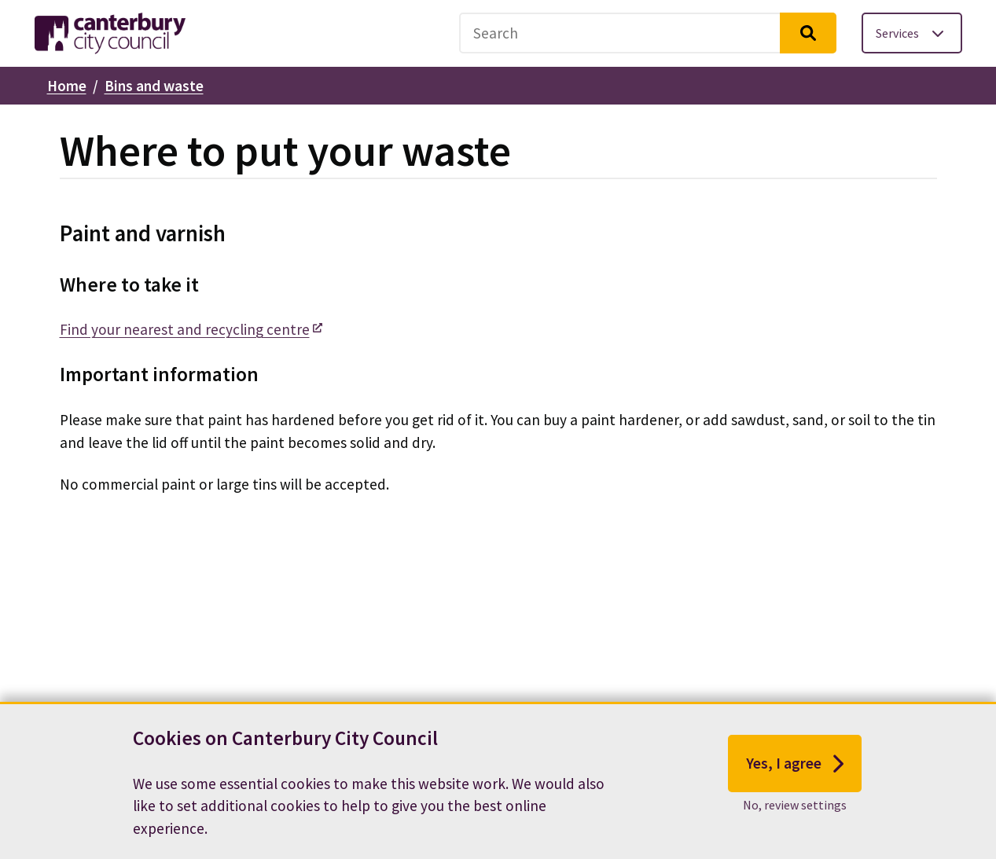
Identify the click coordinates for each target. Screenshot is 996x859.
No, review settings (795, 805)
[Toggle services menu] (912, 33)
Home (66, 85)
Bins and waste (154, 85)
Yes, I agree (795, 764)
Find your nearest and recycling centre (185, 329)
